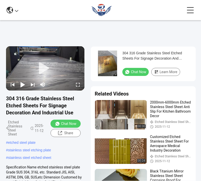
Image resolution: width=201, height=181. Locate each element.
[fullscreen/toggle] (78, 84)
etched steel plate (22, 143)
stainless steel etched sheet (29, 158)
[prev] (13, 84)
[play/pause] (23, 84)
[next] (33, 84)
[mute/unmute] (43, 84)
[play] (45, 68)
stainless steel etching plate (29, 150)
